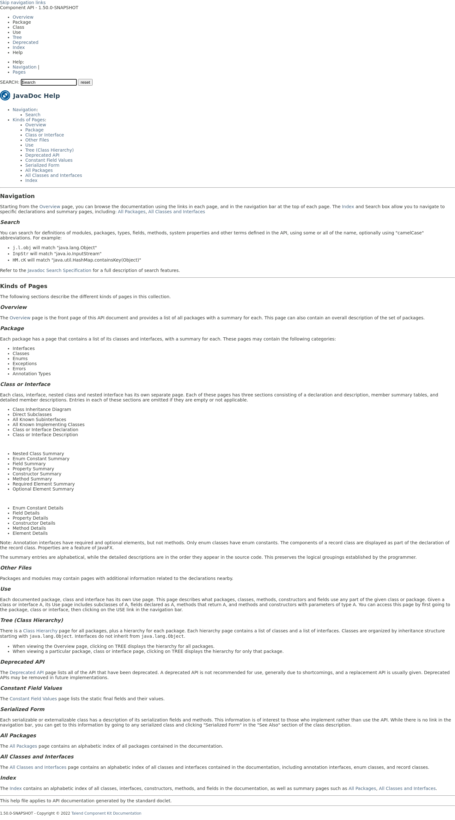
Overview (23, 17)
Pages (19, 72)
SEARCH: (9, 82)
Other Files (37, 139)
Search (32, 114)
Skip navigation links (23, 2)
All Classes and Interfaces (53, 175)
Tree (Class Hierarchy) (49, 150)
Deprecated (26, 42)
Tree (17, 37)
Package (34, 129)
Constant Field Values (49, 160)
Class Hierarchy (40, 630)
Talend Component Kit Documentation (106, 813)
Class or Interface (44, 134)
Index (19, 47)
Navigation (25, 66)
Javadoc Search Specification (59, 270)
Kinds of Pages (29, 119)
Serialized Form (42, 165)
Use (29, 145)
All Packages (39, 170)
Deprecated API (42, 155)
